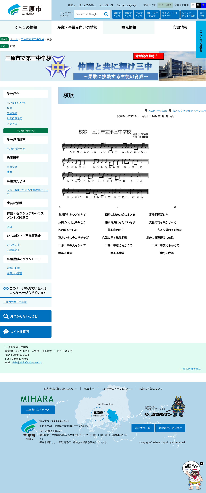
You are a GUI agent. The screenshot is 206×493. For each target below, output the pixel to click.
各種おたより (16, 181)
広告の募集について (151, 388)
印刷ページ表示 (158, 110)
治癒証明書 (13, 268)
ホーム (14, 39)
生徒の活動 (14, 203)
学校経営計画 (16, 139)
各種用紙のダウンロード (24, 259)
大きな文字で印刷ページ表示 (189, 110)
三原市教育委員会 (190, 368)
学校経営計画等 (16, 148)
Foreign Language (126, 5)
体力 (9, 172)
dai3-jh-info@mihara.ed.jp (27, 362)
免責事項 (89, 388)
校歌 (12, 46)
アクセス (12, 123)
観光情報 (129, 27)
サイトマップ (106, 5)
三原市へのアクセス (37, 409)
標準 (169, 5)
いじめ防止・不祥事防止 (24, 236)
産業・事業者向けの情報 (77, 27)
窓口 (9, 226)
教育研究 (13, 157)
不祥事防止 (13, 250)
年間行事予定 (14, 118)
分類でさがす (117, 14)
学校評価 (12, 113)
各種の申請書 (14, 273)
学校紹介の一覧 (26, 130)
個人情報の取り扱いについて (60, 388)
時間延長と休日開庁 (170, 427)
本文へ (71, 5)
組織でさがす (128, 14)
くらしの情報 (26, 27)
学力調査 (12, 166)
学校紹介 (13, 94)
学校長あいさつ (16, 102)
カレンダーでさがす (152, 14)
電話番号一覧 (142, 427)
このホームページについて (116, 388)
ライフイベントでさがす (170, 14)
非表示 (204, 21)
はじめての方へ (87, 5)
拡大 (161, 5)
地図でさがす (139, 14)
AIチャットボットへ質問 (189, 14)
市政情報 (180, 27)
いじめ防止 (13, 244)
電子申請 (202, 14)
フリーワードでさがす (66, 14)
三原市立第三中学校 (32, 39)
